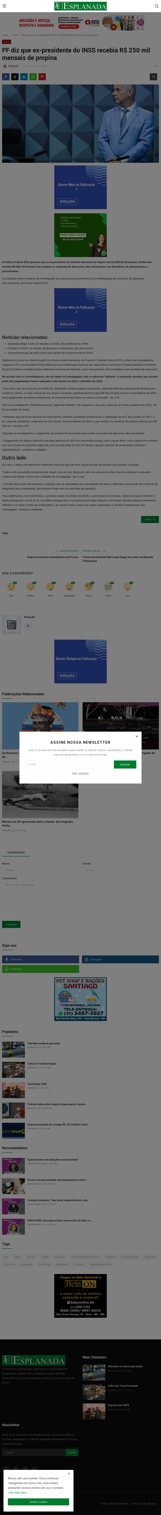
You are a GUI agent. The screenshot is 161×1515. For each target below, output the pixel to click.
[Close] (137, 736)
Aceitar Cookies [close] (38, 1501)
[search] (156, 6)
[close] (69, 1473)
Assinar (125, 764)
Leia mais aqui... (18, 1492)
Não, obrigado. (80, 773)
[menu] (4, 6)
